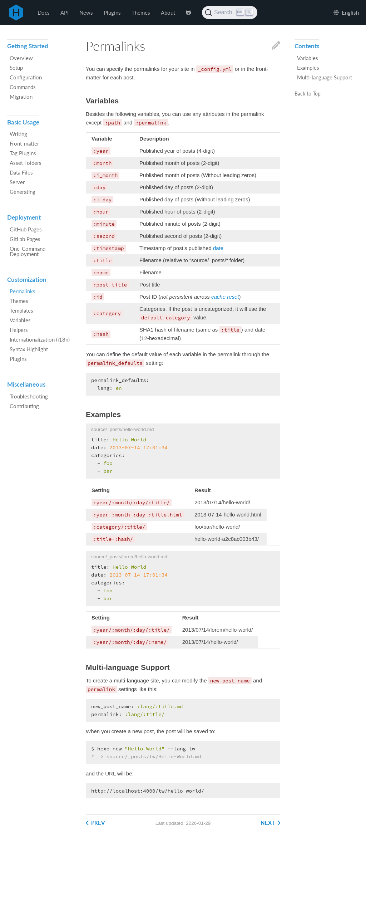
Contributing (24, 406)
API (64, 12)
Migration (21, 96)
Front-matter (24, 143)
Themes (141, 12)
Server (17, 182)
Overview (21, 58)
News (86, 12)
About (168, 12)
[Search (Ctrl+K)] (229, 12)
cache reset (225, 297)
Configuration (26, 77)
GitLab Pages (25, 239)
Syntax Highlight (29, 349)
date (218, 248)
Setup (16, 67)
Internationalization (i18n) (40, 339)
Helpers (19, 330)
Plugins (112, 12)
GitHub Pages (26, 229)
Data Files (21, 172)
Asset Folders (25, 163)
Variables (20, 320)
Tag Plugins (23, 153)
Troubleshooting (29, 396)
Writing (18, 134)
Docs (44, 12)
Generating (22, 191)
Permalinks (22, 291)
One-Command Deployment (27, 251)
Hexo (16, 12)
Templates (21, 310)
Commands (23, 87)
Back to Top (308, 94)
